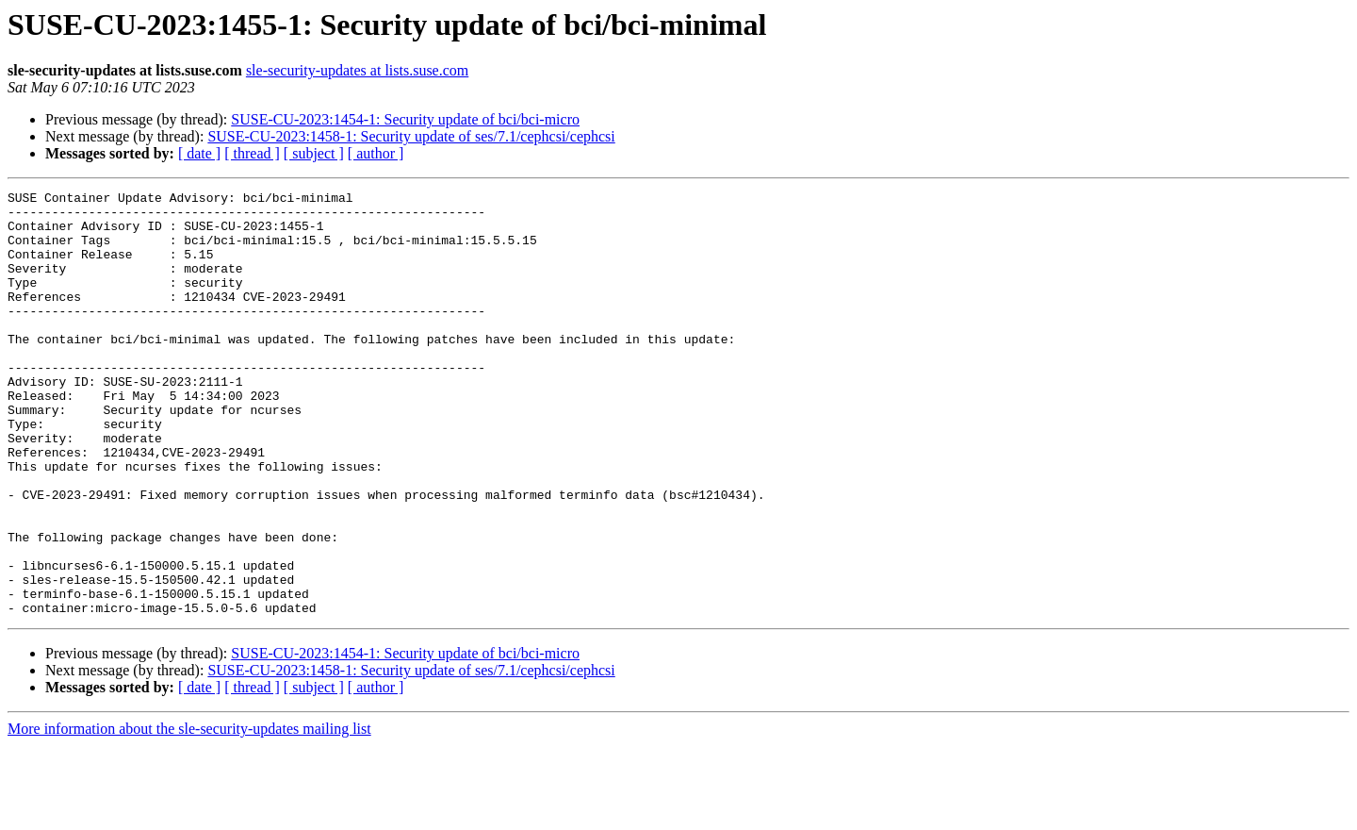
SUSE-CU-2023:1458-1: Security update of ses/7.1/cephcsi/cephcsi (410, 136)
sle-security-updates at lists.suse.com (357, 70)
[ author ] (376, 153)
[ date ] (199, 153)
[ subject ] (314, 153)
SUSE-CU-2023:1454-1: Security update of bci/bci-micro (405, 119)
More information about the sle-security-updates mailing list (189, 813)
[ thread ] (252, 153)
